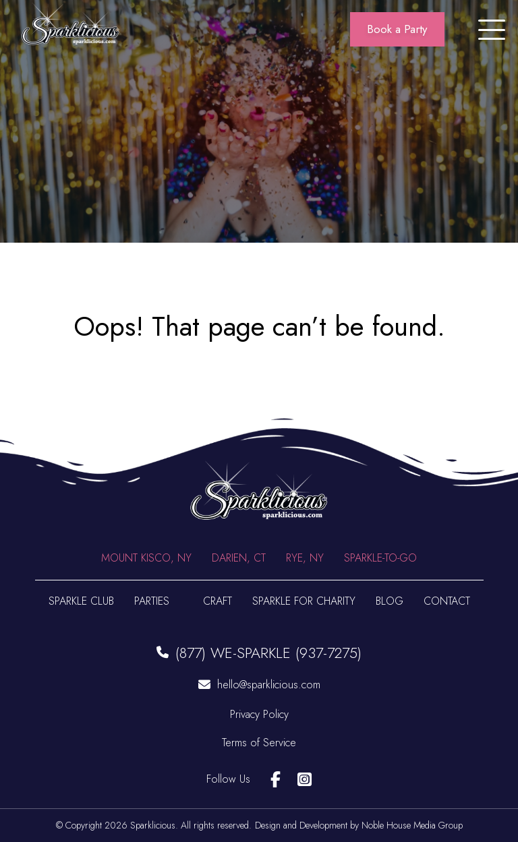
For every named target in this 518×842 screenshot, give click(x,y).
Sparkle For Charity (303, 601)
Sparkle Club (81, 601)
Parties (151, 601)
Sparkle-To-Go (380, 558)
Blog (389, 601)
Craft (217, 601)
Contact (447, 601)
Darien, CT (239, 558)
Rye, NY (305, 558)
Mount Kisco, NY (146, 558)
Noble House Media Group (412, 825)
